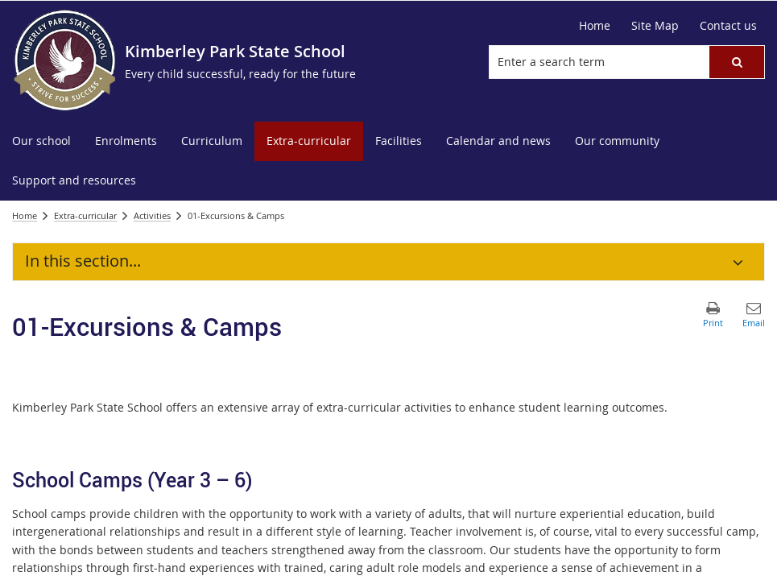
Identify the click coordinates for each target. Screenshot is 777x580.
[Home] (594, 26)
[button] (736, 62)
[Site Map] (655, 26)
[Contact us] (728, 26)
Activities (152, 215)
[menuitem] (41, 141)
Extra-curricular (85, 215)
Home (24, 215)
